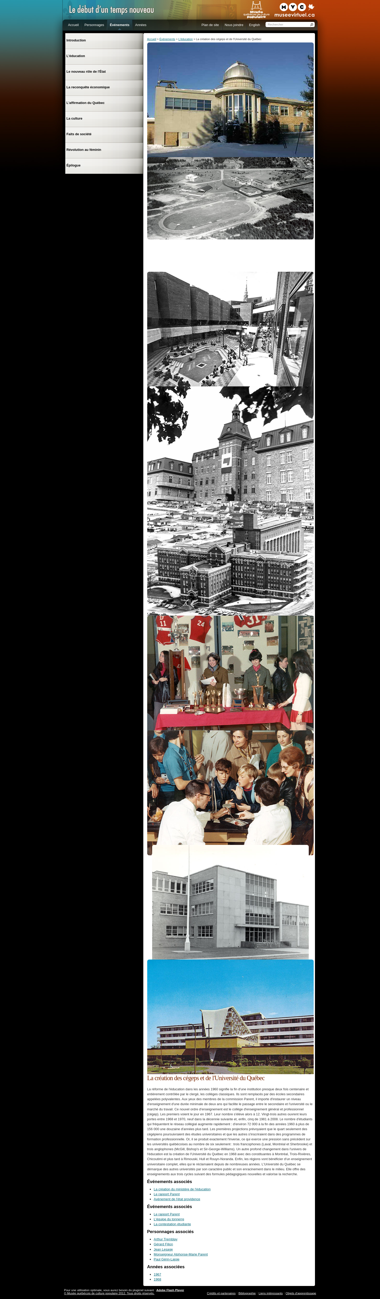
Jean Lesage (163, 1249)
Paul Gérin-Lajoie (166, 1259)
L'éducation (185, 39)
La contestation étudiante (172, 1224)
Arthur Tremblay (165, 1239)
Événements (167, 39)
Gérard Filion (163, 1244)
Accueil (151, 39)
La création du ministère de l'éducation (182, 1189)
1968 (157, 1279)
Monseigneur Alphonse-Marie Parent (181, 1254)
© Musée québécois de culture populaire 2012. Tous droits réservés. (109, 1293)
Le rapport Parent (167, 1194)
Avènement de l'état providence (177, 1199)
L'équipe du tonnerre (169, 1219)
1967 (157, 1274)
